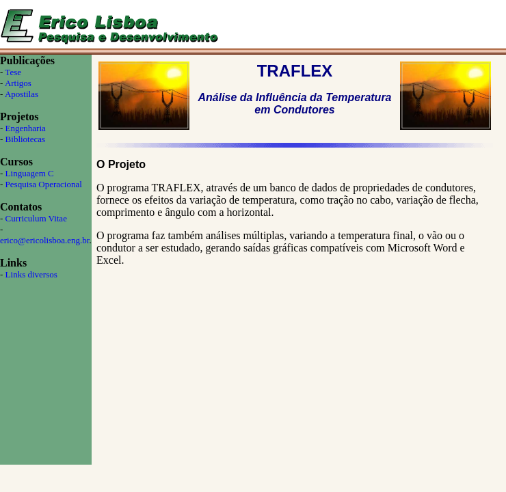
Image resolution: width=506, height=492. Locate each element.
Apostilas (21, 94)
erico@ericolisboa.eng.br (44, 240)
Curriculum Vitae (36, 218)
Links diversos (31, 274)
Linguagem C (29, 173)
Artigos (18, 83)
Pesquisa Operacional (43, 184)
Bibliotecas (25, 139)
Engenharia (25, 128)
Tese (13, 72)
